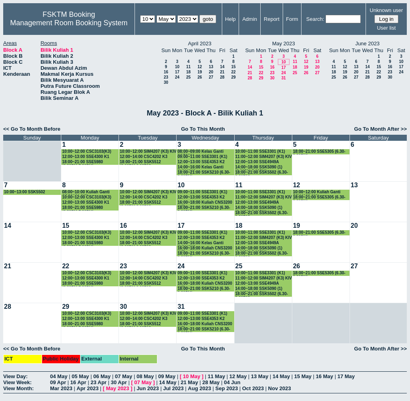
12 (199, 67)
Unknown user (386, 10)
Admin (249, 19)
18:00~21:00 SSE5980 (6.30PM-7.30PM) (82, 162)
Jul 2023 (173, 388)
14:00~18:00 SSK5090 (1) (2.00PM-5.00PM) (259, 167)
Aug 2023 (199, 388)
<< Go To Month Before (31, 129)
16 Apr (78, 382)
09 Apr (58, 382)
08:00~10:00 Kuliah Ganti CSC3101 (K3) (86, 192)
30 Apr (119, 382)
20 (211, 72)
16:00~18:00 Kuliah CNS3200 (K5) (204, 202)
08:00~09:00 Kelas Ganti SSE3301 (200, 151)
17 (177, 72)
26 (199, 77)
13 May (259, 376)
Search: (315, 19)
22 (233, 72)
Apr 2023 (87, 388)
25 (188, 77)
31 (283, 78)
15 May (303, 376)
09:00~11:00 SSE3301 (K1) (202, 156)
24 (177, 77)
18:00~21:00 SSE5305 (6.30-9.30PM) (319, 151)
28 (222, 77)
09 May (166, 376)
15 (233, 67)
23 (166, 77)
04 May (58, 376)
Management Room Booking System (68, 23)
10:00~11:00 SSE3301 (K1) (260, 151)
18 (188, 72)
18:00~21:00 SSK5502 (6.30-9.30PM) (261, 172)
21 (222, 72)
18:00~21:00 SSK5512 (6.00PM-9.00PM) (140, 162)
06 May (102, 376)
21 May (189, 382)
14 (222, 67)
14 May (281, 376)
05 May (80, 376)
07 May (123, 376)
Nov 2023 (279, 388)
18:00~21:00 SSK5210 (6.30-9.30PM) (203, 172)
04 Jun (232, 382)
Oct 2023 (253, 388)
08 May (145, 376)
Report (271, 19)
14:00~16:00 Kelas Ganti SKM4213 (200, 167)
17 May (346, 376)
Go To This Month (203, 129)
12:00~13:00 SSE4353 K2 (201, 162)
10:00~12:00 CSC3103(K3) (86, 151)
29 (233, 77)
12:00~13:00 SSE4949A (257, 162)
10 (177, 67)
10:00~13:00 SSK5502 (24, 192)
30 (166, 82)
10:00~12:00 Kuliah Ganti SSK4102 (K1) (317, 192)
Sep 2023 (226, 388)
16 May (324, 376)
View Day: (15, 376)
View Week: (17, 382)
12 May (238, 376)
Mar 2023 (61, 388)
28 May (210, 382)
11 (188, 67)
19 (199, 72)
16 (166, 72)
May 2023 (117, 388)
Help (230, 19)
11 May (216, 376)
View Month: (18, 388)
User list (386, 28)
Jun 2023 (148, 388)
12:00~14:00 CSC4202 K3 (143, 156)
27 (211, 77)
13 (211, 67)
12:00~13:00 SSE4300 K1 (85, 156)
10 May (191, 376)
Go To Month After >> (380, 129)
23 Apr (98, 382)
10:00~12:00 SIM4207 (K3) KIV (148, 151)
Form (292, 19)
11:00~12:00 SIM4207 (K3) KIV (263, 156)
